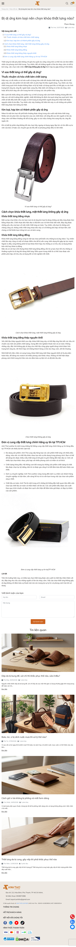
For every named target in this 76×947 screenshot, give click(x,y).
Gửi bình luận (38, 622)
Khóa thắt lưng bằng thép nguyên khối (21, 53)
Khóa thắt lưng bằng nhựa (17, 46)
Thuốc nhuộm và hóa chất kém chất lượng (23, 37)
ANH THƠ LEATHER (22, 903)
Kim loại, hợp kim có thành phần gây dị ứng (23, 40)
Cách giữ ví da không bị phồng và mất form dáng (25, 798)
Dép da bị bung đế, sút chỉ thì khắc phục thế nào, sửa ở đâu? (31, 676)
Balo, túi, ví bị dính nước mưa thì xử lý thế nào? (24, 737)
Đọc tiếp (4, 689)
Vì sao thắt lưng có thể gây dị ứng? (17, 35)
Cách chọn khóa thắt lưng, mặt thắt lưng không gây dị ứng (26, 44)
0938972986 (21, 896)
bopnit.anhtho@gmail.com (20, 899)
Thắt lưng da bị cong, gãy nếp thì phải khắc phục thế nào (29, 859)
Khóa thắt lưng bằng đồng (17, 50)
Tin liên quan (38, 630)
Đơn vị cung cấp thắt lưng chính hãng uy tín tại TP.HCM (25, 56)
